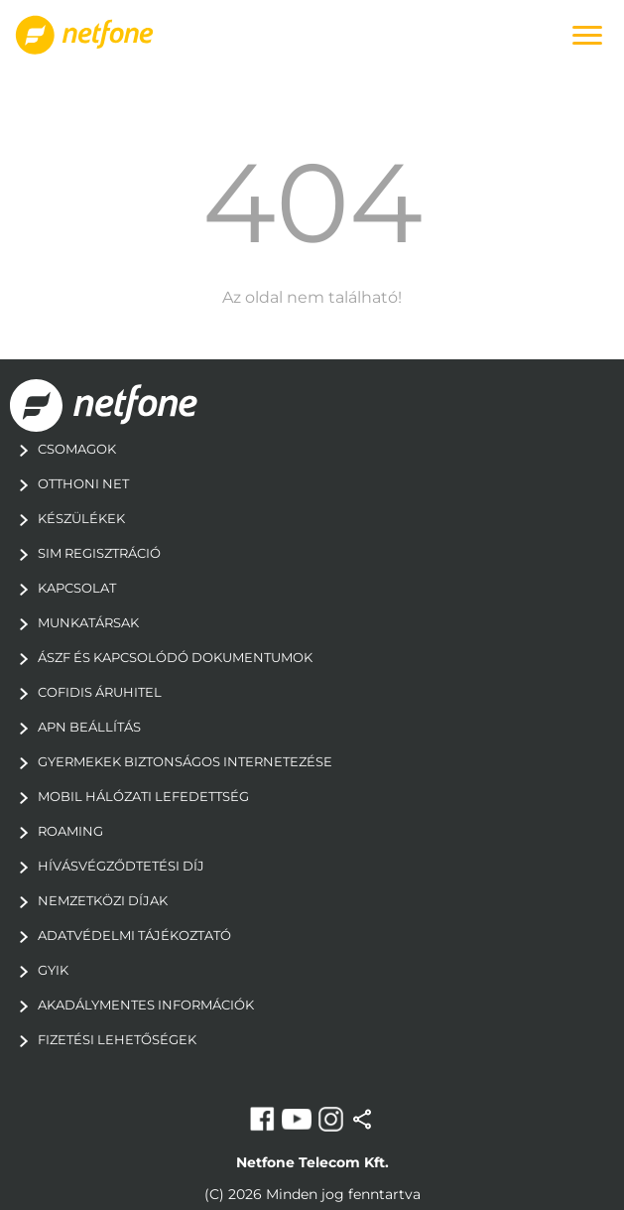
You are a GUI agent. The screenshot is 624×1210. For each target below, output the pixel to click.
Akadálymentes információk (132, 1004)
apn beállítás (75, 727)
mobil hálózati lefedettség (129, 796)
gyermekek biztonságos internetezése (171, 761)
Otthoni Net (69, 483)
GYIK (39, 970)
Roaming (56, 831)
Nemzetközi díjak (89, 900)
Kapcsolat (63, 588)
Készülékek (67, 518)
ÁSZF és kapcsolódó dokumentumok (161, 657)
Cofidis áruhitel (86, 692)
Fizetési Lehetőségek (103, 1039)
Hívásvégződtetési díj (107, 866)
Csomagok (63, 449)
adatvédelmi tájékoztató (120, 935)
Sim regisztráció (85, 553)
